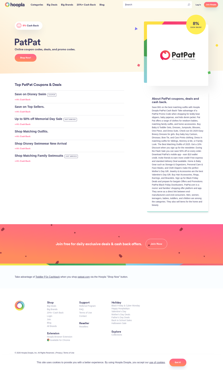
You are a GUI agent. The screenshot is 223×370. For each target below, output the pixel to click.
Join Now (156, 243)
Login (49, 316)
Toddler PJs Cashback (47, 277)
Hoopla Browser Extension (59, 336)
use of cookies (157, 362)
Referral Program (87, 306)
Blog (49, 323)
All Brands (52, 326)
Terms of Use (85, 312)
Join (49, 319)
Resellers (83, 326)
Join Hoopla (211, 4)
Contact (83, 316)
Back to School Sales (122, 320)
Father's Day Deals (121, 317)
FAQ (81, 309)
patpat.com (84, 277)
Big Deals (51, 306)
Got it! (178, 362)
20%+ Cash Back (55, 312)
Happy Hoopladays (121, 308)
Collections (117, 335)
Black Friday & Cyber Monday (126, 305)
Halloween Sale (119, 323)
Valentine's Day (119, 311)
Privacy (59, 353)
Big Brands (52, 309)
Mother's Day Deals (121, 314)
